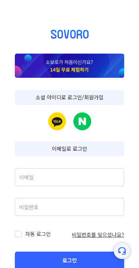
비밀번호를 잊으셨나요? (98, 234)
